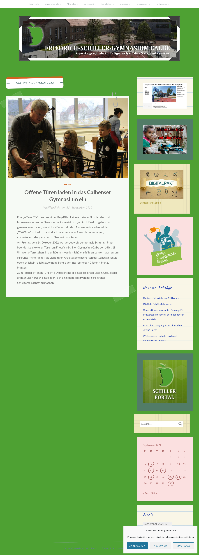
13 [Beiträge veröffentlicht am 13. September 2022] (151, 470)
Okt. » (154, 492)
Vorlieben (183, 546)
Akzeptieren (137, 546)
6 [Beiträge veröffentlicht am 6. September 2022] (151, 464)
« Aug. (146, 492)
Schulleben (107, 3)
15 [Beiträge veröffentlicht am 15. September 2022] (163, 470)
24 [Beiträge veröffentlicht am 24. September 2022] (178, 477)
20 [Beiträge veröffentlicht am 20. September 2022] (151, 477)
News (67, 184)
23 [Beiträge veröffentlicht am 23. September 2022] (170, 477)
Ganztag (124, 3)
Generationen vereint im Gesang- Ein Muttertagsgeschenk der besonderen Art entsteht (163, 314)
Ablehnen (160, 546)
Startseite (34, 3)
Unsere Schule (52, 3)
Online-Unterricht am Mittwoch (161, 297)
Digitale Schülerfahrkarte (157, 303)
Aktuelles (71, 3)
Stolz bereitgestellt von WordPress (79, 548)
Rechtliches (161, 3)
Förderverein (142, 3)
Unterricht (89, 3)
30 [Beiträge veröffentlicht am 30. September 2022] (170, 483)
